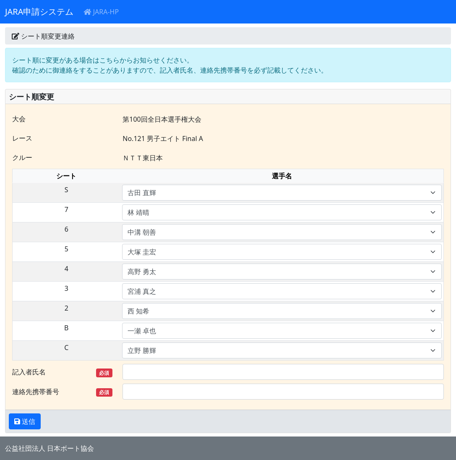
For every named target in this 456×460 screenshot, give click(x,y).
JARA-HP (101, 11)
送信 (27, 421)
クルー (22, 157)
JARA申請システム (39, 11)
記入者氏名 (62, 372)
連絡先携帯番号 (62, 392)
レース (22, 138)
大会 (19, 118)
